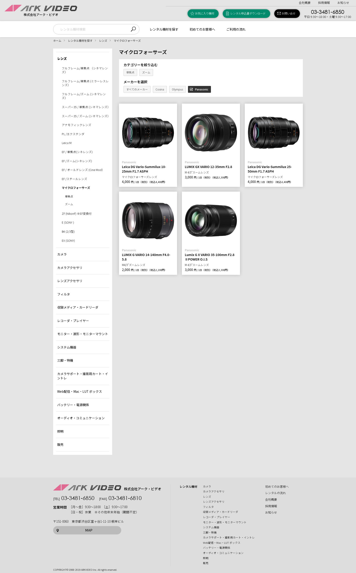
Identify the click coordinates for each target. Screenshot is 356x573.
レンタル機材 (188, 487)
